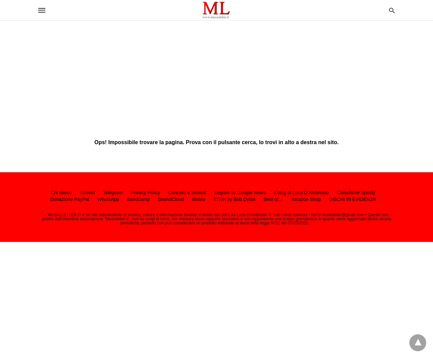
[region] (216, 74)
